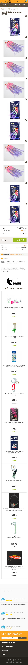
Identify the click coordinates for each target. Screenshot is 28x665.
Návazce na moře (15, 8)
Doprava (7, 5)
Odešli (22, 638)
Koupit (21, 240)
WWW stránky (9, 662)
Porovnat (6, 258)
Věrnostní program (20, 5)
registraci (8, 230)
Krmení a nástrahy (6, 8)
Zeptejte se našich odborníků (16, 254)
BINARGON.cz (19, 662)
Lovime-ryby (8, 1)
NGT (25, 245)
